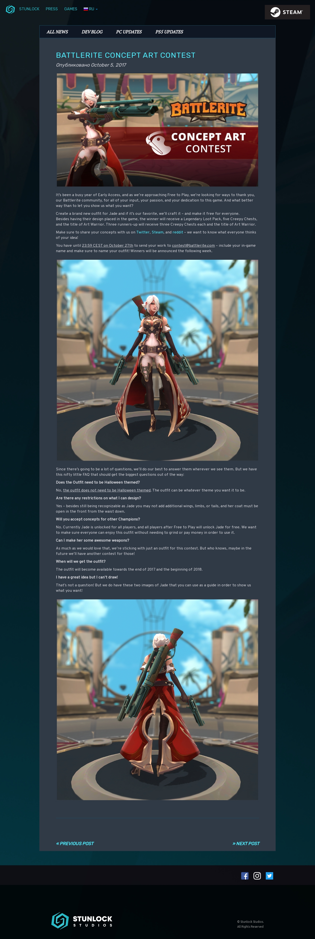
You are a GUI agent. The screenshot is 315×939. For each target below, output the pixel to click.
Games (70, 9)
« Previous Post (74, 843)
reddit (178, 232)
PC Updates (129, 32)
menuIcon (10, 9)
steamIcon (287, 13)
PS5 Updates (169, 32)
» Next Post (245, 843)
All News (57, 32)
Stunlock (29, 9)
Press (52, 9)
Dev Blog (91, 32)
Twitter (143, 232)
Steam (157, 232)
